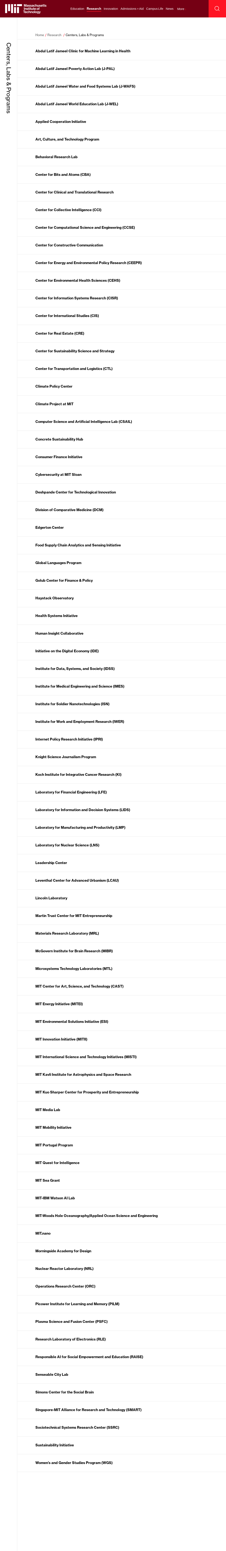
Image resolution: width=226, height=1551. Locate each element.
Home (39, 35)
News (170, 8)
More (181, 9)
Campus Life (154, 8)
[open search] (217, 8)
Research (94, 9)
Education (77, 8)
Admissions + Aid (132, 8)
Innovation (111, 8)
